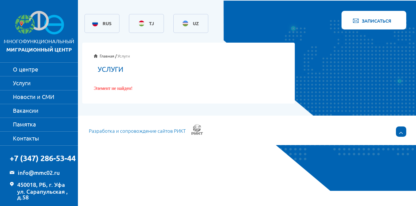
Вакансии (25, 110)
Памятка (24, 124)
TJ (151, 23)
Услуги (22, 83)
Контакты (26, 138)
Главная (107, 56)
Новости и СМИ (33, 97)
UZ (196, 23)
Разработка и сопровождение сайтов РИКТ (137, 131)
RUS (107, 23)
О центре (25, 69)
